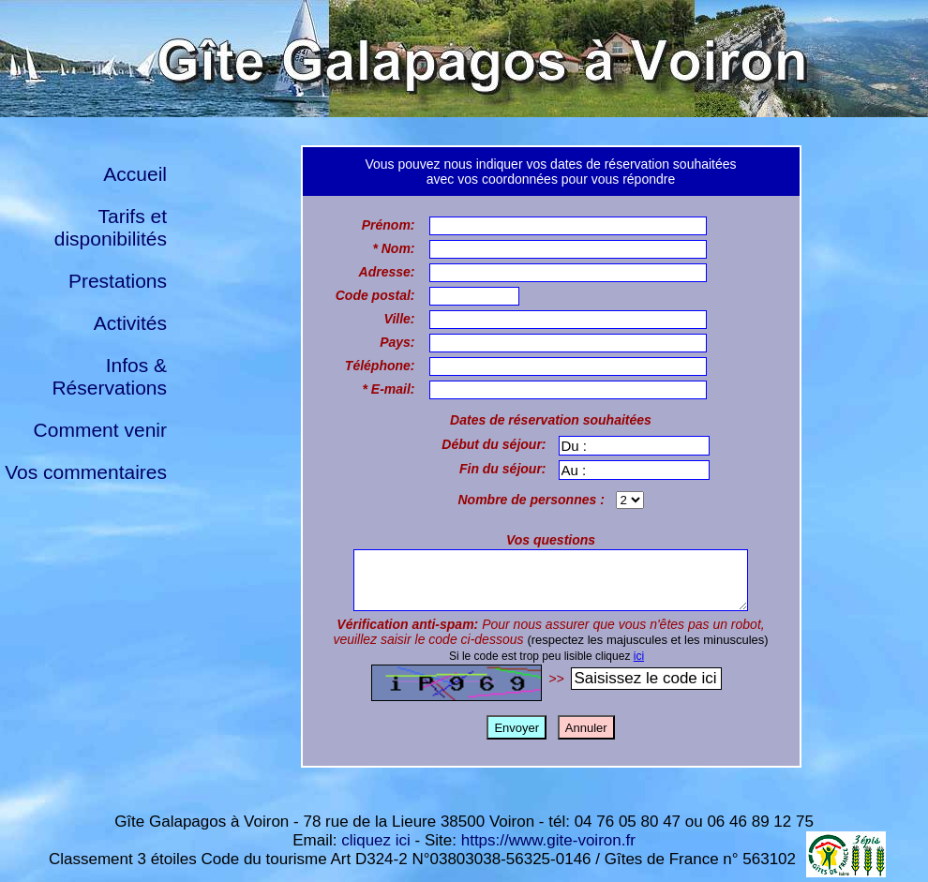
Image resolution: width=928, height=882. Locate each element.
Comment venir (100, 430)
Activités (130, 323)
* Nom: (393, 248)
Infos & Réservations (109, 376)
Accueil (135, 174)
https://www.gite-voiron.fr (548, 840)
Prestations (117, 281)
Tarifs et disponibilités (110, 227)
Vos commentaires (86, 472)
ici (639, 667)
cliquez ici (376, 840)
